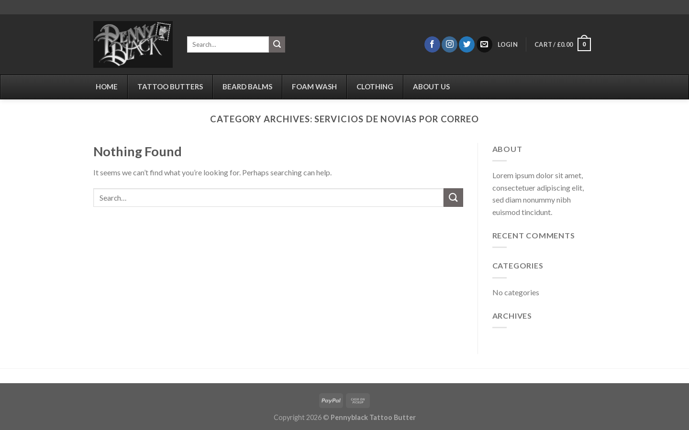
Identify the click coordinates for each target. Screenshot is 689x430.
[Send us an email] (484, 44)
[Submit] (277, 44)
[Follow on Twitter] (467, 44)
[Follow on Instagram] (449, 44)
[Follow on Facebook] (432, 44)
